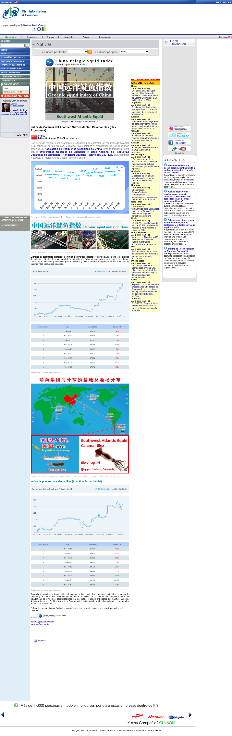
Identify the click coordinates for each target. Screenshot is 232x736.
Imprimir (40, 640)
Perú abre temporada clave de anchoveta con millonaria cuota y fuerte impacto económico (145, 255)
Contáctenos (10, 225)
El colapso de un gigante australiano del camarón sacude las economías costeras (143, 179)
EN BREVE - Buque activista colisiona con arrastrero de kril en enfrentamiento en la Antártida (145, 307)
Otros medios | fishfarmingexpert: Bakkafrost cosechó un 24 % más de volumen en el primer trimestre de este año (145, 211)
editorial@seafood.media (42, 621)
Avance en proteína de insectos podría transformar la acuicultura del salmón (145, 137)
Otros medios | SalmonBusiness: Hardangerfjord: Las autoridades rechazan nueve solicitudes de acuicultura (145, 195)
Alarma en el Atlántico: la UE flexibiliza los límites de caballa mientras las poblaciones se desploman (145, 240)
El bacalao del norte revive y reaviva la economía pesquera (145, 149)
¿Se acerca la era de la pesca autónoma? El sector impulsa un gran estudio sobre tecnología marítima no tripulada (145, 164)
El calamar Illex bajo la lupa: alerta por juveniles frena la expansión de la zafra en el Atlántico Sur (145, 111)
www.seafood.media (40, 624)
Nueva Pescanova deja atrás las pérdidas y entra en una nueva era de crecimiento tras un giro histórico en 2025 (145, 125)
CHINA (41, 136)
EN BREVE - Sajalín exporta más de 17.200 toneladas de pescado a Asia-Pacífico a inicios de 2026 (145, 226)
